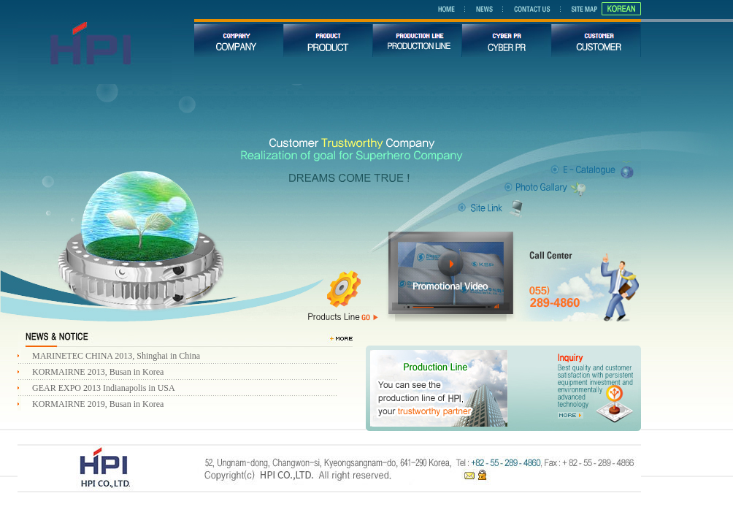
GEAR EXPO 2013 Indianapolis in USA (103, 388)
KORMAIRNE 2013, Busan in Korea (98, 372)
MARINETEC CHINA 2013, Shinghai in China (116, 356)
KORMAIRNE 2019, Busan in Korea (98, 404)
